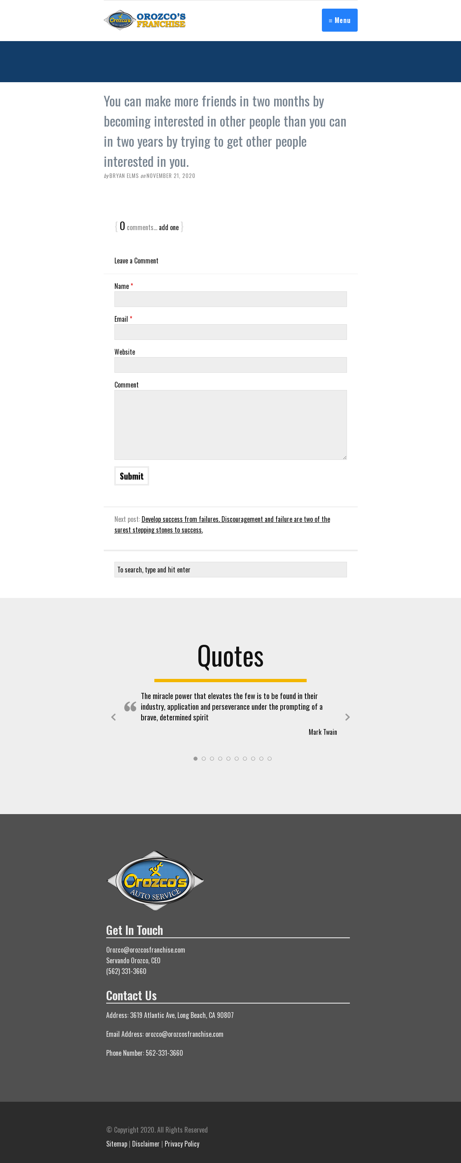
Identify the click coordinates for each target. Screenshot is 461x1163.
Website (124, 352)
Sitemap (116, 1144)
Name (123, 286)
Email (123, 319)
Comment (126, 385)
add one (169, 227)
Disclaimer (146, 1144)
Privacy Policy (182, 1144)
